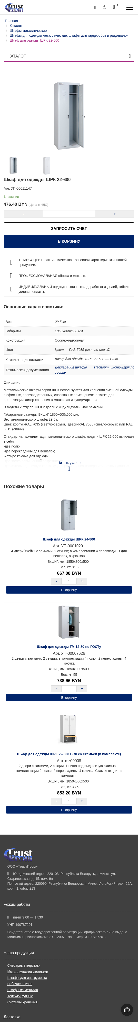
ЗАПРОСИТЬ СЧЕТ (69, 229)
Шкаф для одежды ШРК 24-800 (69, 539)
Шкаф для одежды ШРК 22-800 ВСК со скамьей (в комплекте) (69, 754)
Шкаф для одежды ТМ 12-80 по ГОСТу (69, 647)
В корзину (69, 241)
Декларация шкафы (71, 367)
